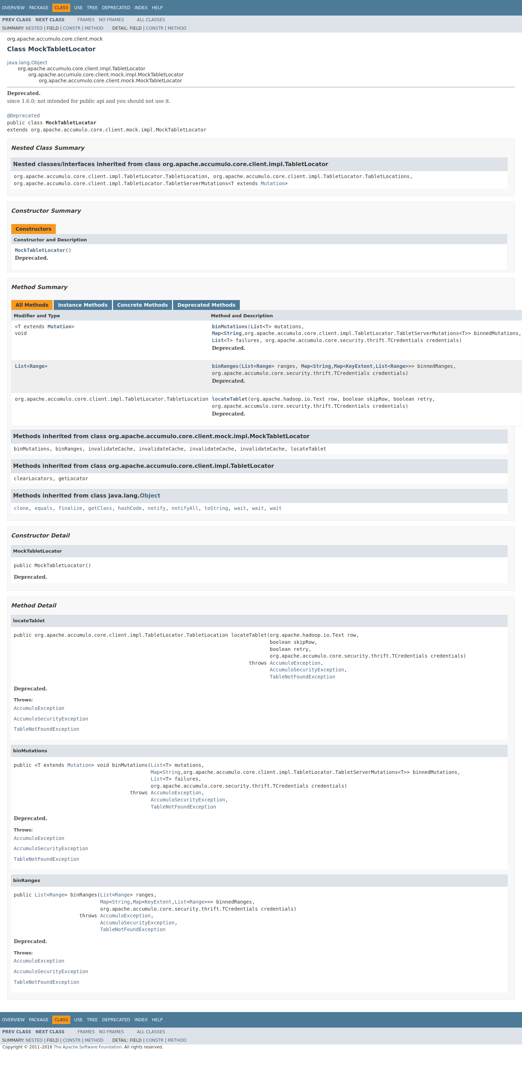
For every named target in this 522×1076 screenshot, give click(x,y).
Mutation (273, 183)
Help (157, 7)
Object (150, 495)
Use (78, 7)
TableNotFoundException (302, 677)
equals (44, 508)
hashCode (130, 508)
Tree (92, 7)
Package (38, 7)
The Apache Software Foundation (88, 1047)
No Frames (111, 19)
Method (94, 28)
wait (240, 508)
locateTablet (230, 399)
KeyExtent (359, 366)
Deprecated (116, 7)
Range (37, 366)
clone (21, 508)
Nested (33, 28)
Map (216, 333)
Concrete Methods (142, 305)
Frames (86, 19)
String (233, 333)
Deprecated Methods (206, 305)
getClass (100, 508)
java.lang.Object (27, 62)
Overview (13, 7)
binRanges (225, 366)
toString (216, 508)
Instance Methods (82, 305)
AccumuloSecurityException (307, 669)
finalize (70, 508)
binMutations (230, 326)
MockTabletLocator (40, 250)
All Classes (151, 19)
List (256, 326)
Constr (72, 28)
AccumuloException (295, 663)
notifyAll (185, 508)
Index (141, 7)
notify (157, 508)
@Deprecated (23, 115)
